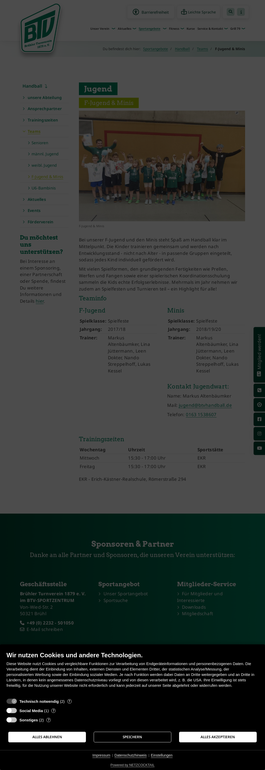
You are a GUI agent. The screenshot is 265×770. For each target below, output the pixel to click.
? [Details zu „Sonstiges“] (48, 720)
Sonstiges (28, 720)
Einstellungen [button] (162, 755)
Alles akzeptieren (218, 737)
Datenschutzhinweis (130, 755)
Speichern (132, 737)
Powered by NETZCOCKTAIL (132, 765)
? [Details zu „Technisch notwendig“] (69, 701)
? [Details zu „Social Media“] (53, 710)
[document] (132, 673)
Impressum (101, 755)
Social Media (31, 710)
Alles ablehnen (47, 737)
